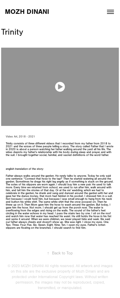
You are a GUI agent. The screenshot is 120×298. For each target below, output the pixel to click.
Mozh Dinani (27, 12)
